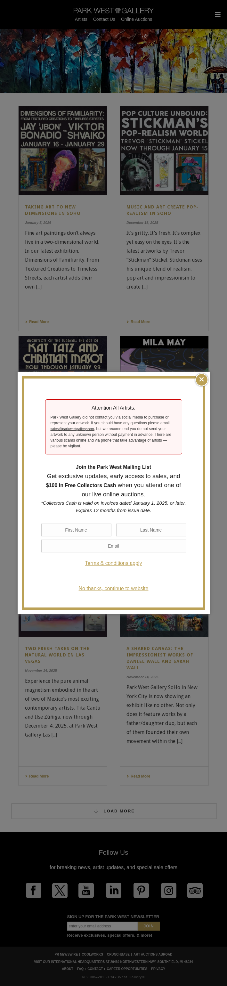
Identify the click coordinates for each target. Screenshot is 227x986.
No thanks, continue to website (114, 588)
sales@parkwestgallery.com (72, 429)
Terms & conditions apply (113, 563)
